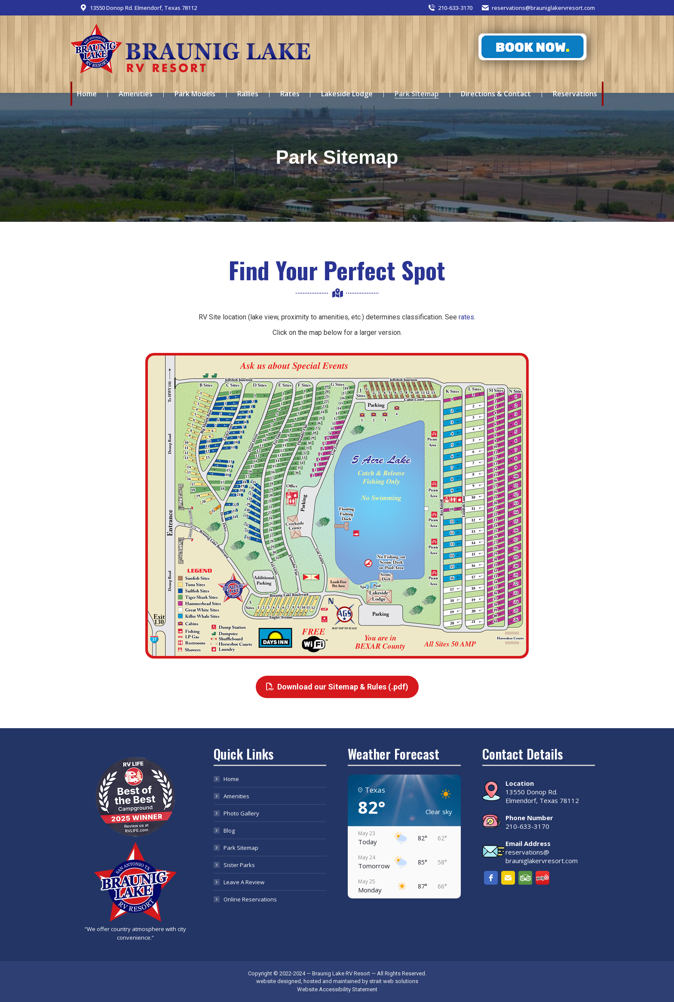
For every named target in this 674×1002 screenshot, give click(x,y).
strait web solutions (393, 981)
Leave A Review (244, 882)
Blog (229, 830)
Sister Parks (239, 865)
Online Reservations (250, 899)
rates (466, 317)
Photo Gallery (241, 813)
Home (231, 779)
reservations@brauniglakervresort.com (538, 8)
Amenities (236, 796)
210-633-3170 (449, 8)
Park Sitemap (241, 848)
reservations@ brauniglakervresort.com (542, 856)
